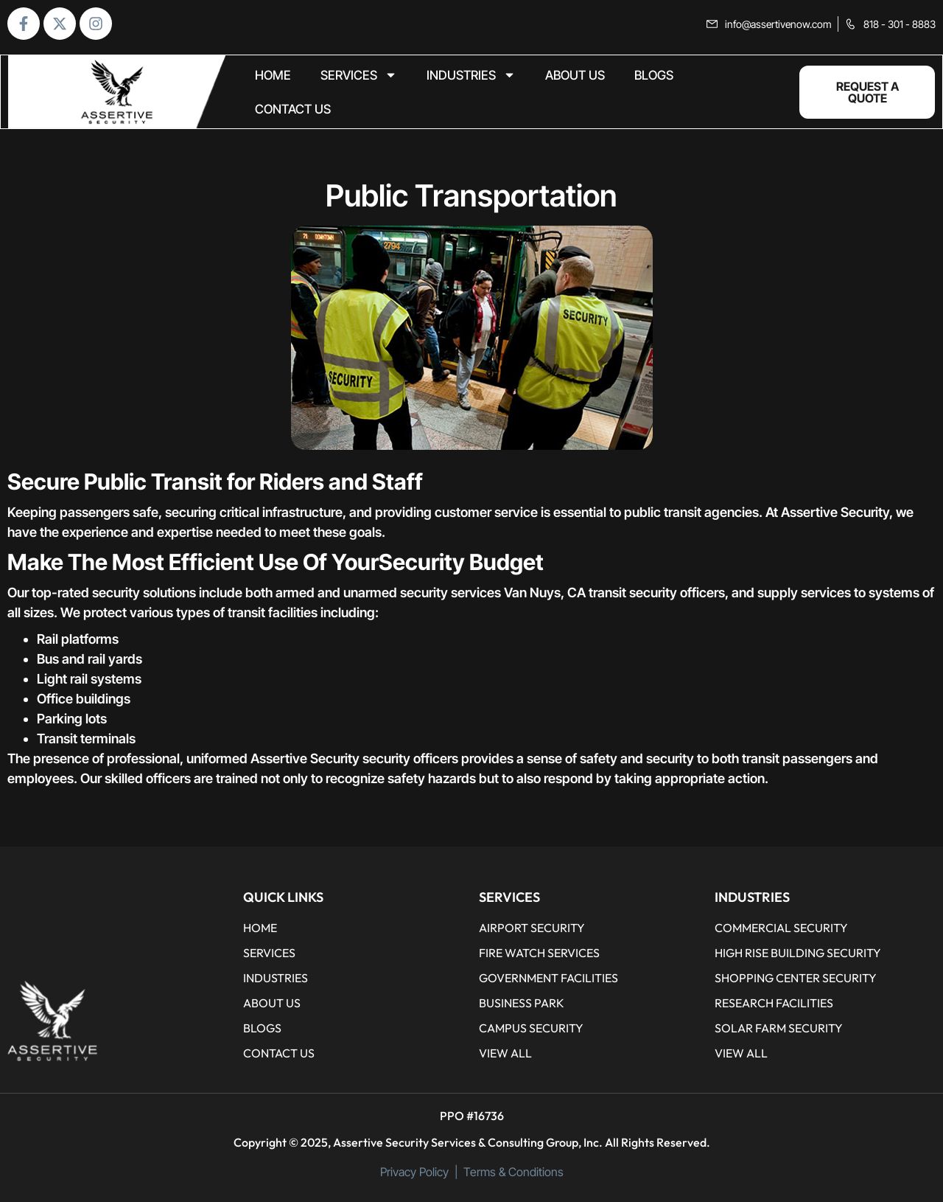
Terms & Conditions (513, 1171)
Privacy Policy (414, 1171)
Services (358, 74)
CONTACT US (293, 109)
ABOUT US (575, 75)
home (273, 75)
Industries (471, 74)
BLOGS (653, 75)
